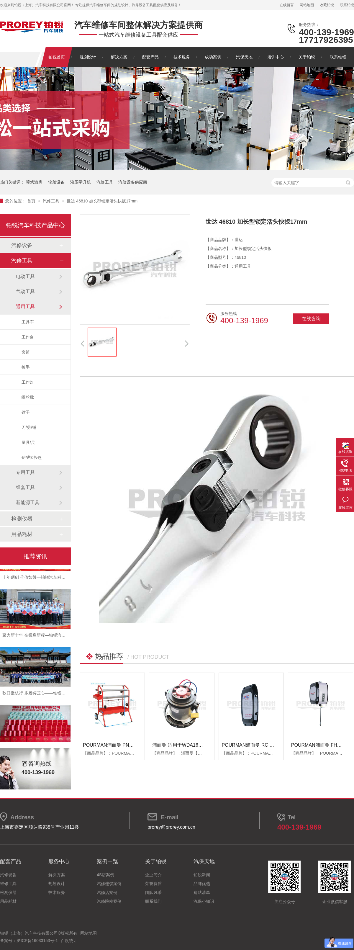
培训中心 (275, 57)
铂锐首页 (56, 57)
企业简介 (153, 874)
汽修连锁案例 (109, 883)
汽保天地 (244, 57)
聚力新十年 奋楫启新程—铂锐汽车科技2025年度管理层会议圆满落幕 (65, 637)
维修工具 (8, 883)
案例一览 (107, 861)
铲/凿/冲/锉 (32, 457)
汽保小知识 (204, 901)
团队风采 (153, 892)
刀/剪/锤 (29, 427)
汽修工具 (104, 182)
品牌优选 (202, 883)
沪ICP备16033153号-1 (37, 940)
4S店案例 (105, 874)
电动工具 (25, 276)
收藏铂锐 (327, 5)
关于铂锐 (307, 57)
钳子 (26, 412)
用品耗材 (21, 534)
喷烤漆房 (34, 182)
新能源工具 (28, 502)
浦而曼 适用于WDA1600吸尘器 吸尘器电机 (197, 745)
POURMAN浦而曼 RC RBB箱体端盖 (260, 745)
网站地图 (307, 5)
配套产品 (150, 57)
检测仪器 (21, 519)
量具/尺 (28, 442)
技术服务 (181, 57)
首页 (32, 201)
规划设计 (88, 57)
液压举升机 (80, 182)
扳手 (26, 367)
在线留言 (287, 5)
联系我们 (153, 901)
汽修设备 (21, 245)
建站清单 (202, 892)
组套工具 (25, 487)
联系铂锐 (347, 5)
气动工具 (25, 291)
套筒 (26, 352)
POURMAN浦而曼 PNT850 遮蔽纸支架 (124, 745)
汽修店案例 (107, 892)
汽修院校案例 (109, 901)
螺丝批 (28, 397)
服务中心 (59, 861)
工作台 (28, 337)
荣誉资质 (153, 883)
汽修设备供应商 (132, 182)
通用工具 (25, 306)
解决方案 (119, 57)
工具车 (28, 322)
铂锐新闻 (202, 874)
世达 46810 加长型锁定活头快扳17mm (102, 201)
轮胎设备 (56, 182)
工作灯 (28, 382)
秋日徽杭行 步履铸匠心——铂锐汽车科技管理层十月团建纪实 (58, 695)
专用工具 (25, 472)
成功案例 (213, 57)
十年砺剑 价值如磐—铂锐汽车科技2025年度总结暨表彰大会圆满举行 (65, 579)
